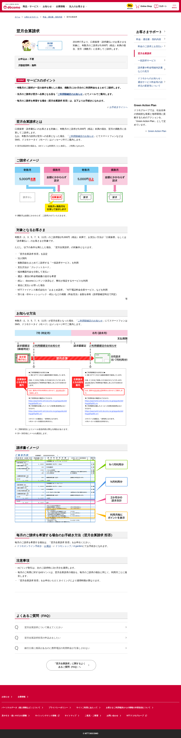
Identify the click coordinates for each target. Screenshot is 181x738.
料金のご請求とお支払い (150, 46)
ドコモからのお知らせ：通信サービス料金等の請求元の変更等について (150, 82)
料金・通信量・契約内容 (52, 17)
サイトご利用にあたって (87, 707)
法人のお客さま (77, 6)
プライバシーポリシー (58, 707)
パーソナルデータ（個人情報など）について (21, 707)
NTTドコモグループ (137, 715)
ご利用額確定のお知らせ (70, 94)
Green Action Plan (157, 131)
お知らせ (47, 6)
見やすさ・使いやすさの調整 (14, 716)
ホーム (17, 17)
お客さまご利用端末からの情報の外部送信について (128, 707)
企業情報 (60, 6)
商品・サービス (30, 6)
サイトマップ (70, 716)
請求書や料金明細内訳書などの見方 (150, 69)
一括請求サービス (147, 60)
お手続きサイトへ (117, 107)
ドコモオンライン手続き (28, 546)
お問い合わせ (112, 716)
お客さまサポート (31, 17)
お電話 (47, 546)
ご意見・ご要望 (91, 716)
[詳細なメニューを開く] (174, 6)
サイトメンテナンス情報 (47, 715)
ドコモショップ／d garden (67, 546)
